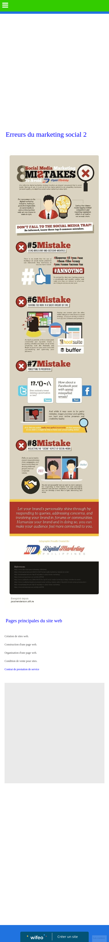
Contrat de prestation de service (22, 669)
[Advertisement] (54, 71)
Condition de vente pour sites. (21, 661)
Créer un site (67, 936)
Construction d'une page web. (21, 644)
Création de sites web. (26, 636)
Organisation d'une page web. (21, 652)
